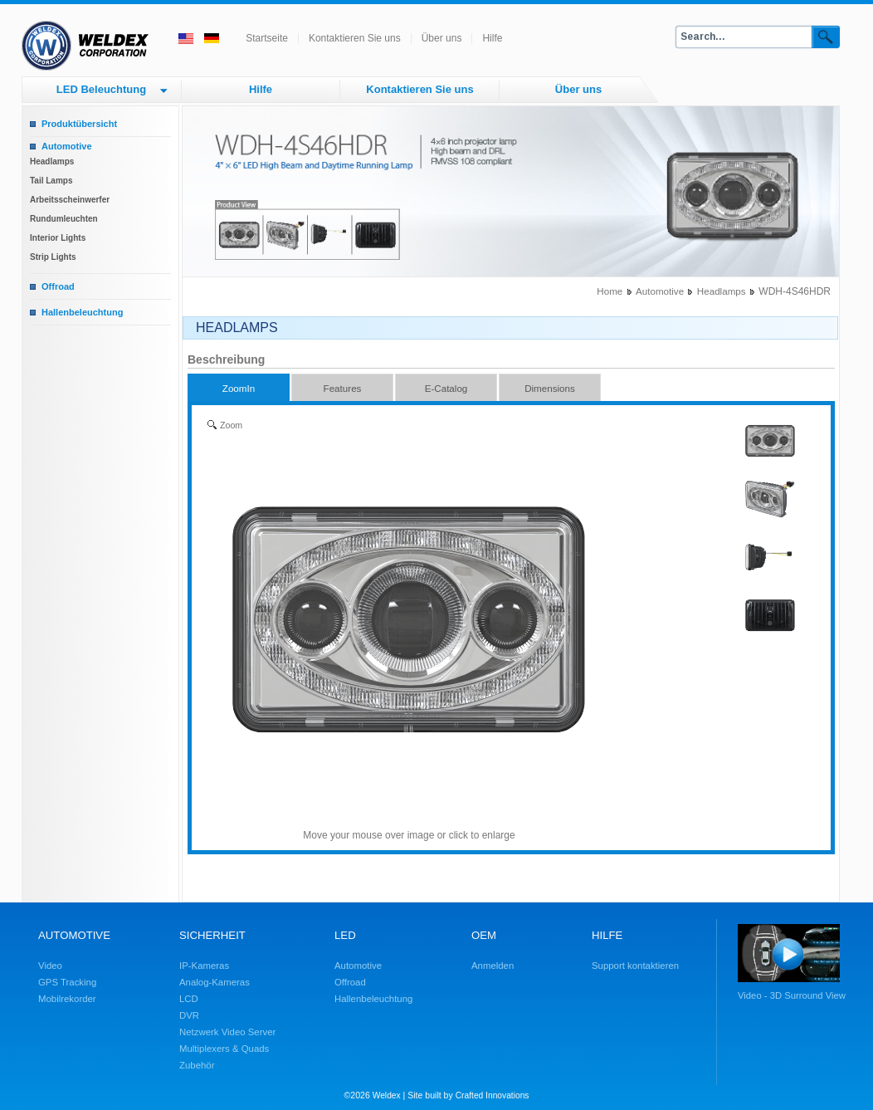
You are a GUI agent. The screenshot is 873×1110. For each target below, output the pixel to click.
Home (609, 291)
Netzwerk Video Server (227, 1032)
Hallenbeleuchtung (82, 312)
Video (50, 966)
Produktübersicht (79, 124)
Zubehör (196, 1065)
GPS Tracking (67, 982)
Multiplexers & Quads (224, 1049)
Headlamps (52, 161)
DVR (189, 1015)
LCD (188, 999)
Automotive (66, 146)
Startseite (267, 38)
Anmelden (492, 966)
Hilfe (492, 38)
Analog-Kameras (214, 982)
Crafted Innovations (492, 1095)
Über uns (442, 38)
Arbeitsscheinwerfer (70, 199)
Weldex (387, 1095)
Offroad (58, 286)
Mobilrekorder (67, 999)
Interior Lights (57, 237)
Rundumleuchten (64, 218)
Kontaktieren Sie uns (355, 38)
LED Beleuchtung (101, 89)
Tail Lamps (51, 180)
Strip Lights (53, 257)
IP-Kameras (204, 966)
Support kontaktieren (635, 966)
